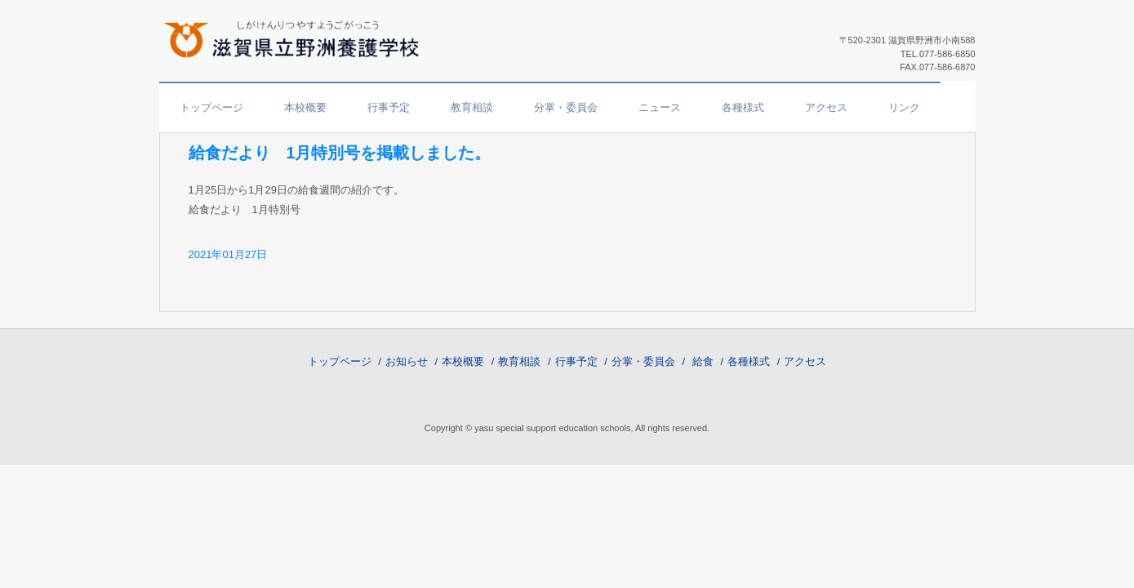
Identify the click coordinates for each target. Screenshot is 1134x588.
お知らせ (406, 361)
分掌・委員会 (566, 107)
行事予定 (388, 107)
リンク (904, 107)
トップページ (211, 107)
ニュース (659, 107)
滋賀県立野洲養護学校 (298, 37)
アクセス (826, 107)
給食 (703, 361)
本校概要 (305, 107)
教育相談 (472, 107)
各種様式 (743, 107)
